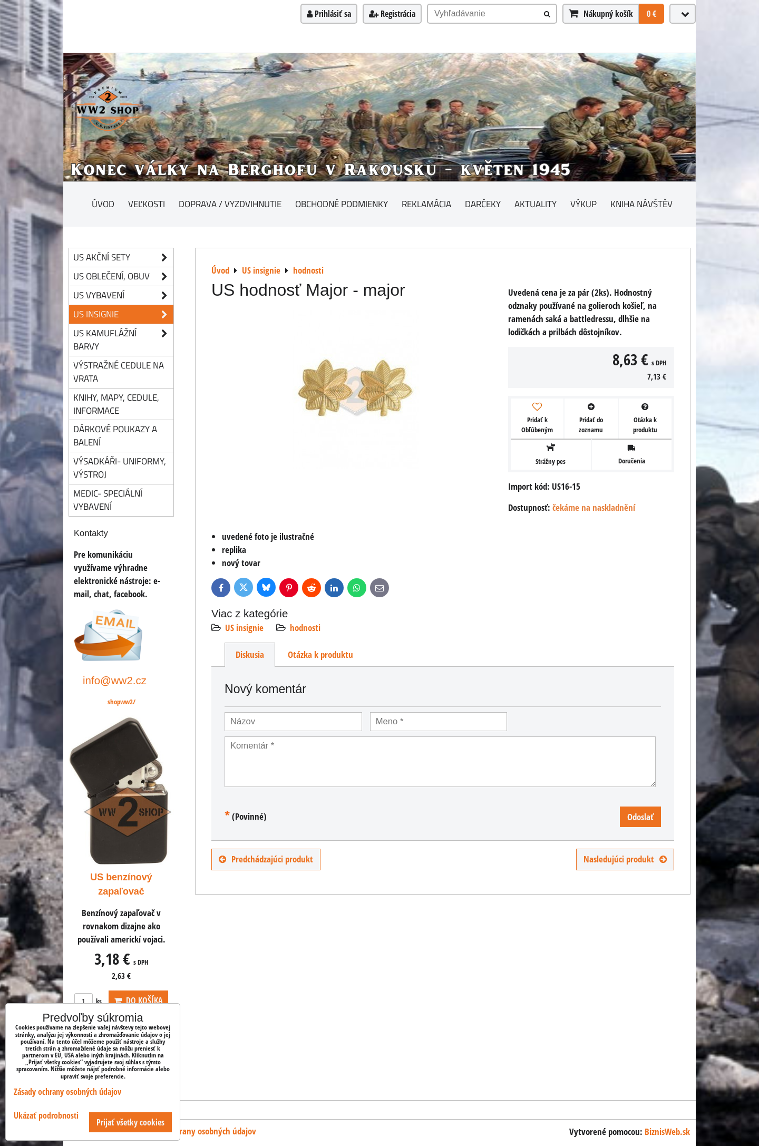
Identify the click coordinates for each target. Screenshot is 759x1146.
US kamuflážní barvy (123, 340)
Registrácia (392, 14)
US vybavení (123, 295)
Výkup (583, 203)
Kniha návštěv (641, 203)
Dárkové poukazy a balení (115, 435)
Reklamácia (426, 203)
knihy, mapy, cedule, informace (116, 404)
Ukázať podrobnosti (46, 1115)
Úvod (103, 203)
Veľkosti (146, 203)
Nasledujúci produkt (625, 859)
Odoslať (640, 817)
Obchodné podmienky (341, 203)
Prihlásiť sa (329, 14)
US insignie (244, 627)
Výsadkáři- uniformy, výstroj (119, 467)
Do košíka (138, 1000)
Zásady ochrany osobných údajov (198, 1131)
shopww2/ (121, 701)
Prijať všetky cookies (130, 1122)
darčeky (483, 203)
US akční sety (123, 257)
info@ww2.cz (115, 680)
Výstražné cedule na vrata (118, 371)
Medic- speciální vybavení (107, 500)
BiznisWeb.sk (667, 1131)
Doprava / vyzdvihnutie (230, 203)
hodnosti (305, 627)
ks (88, 1001)
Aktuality (535, 203)
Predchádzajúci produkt (266, 859)
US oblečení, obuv (123, 276)
